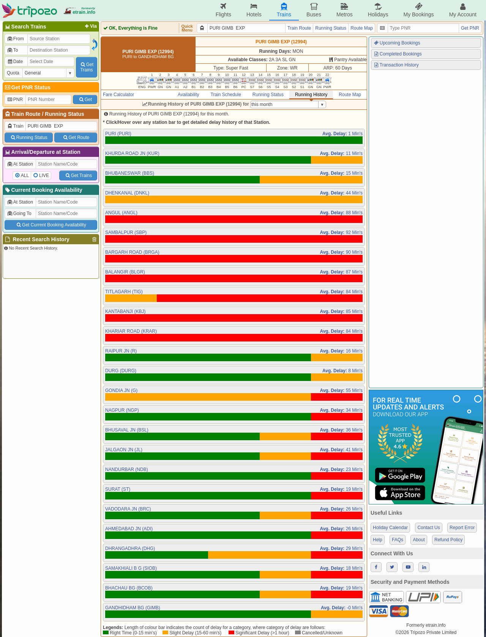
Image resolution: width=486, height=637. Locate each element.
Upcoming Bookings (396, 43)
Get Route (75, 137)
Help (377, 539)
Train (15, 126)
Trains (284, 10)
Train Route (26, 114)
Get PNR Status (27, 87)
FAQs (397, 539)
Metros (344, 10)
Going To (19, 213)
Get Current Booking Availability (51, 225)
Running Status (64, 114)
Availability (188, 94)
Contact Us (428, 527)
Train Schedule (226, 94)
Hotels (254, 10)
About (418, 539)
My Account (463, 10)
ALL (25, 175)
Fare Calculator (118, 94)
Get (85, 99)
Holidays (378, 10)
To (12, 50)
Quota (13, 73)
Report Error (462, 527)
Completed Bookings (397, 54)
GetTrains (86, 67)
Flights (223, 10)
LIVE (44, 175)
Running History (311, 94)
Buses (313, 10)
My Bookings (418, 10)
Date (15, 61)
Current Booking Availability (43, 190)
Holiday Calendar (390, 527)
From (15, 38)
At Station (20, 164)
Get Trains (78, 175)
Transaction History (396, 65)
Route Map (361, 28)
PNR (15, 99)
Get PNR (470, 28)
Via (90, 26)
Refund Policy (448, 539)
